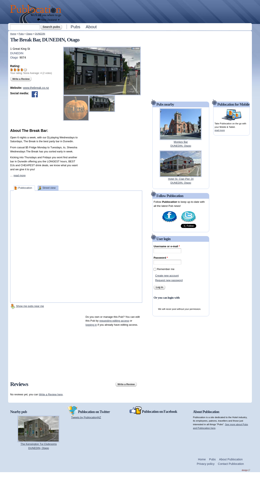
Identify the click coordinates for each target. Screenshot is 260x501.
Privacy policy (205, 463)
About (91, 26)
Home (13, 34)
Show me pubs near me (30, 306)
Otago (29, 34)
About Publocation (231, 459)
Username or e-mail (167, 246)
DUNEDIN (40, 34)
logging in (91, 324)
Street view (48, 187)
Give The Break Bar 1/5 (12, 69)
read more (20, 175)
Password (161, 257)
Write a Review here (51, 394)
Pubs (75, 26)
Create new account (167, 275)
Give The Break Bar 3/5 (19, 69)
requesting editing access (114, 320)
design (246, 470)
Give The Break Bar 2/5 (15, 69)
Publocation (25, 187)
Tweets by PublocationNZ (86, 417)
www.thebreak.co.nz (36, 87)
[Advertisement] (158, 11)
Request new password (169, 280)
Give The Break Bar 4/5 (22, 69)
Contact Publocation (231, 463)
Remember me (165, 269)
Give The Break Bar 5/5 (25, 69)
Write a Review (20, 79)
